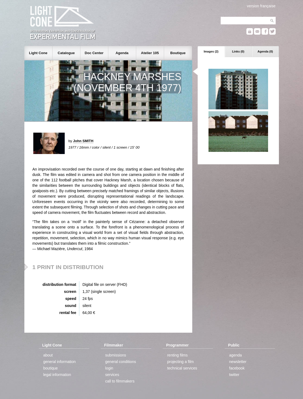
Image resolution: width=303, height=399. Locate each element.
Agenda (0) (265, 51)
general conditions (120, 361)
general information (59, 361)
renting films (177, 355)
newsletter (237, 361)
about (48, 355)
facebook (237, 368)
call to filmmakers (120, 381)
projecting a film (180, 361)
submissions (115, 355)
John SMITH (83, 141)
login (109, 368)
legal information (57, 374)
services (112, 374)
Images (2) (211, 51)
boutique (50, 368)
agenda (235, 355)
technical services (182, 368)
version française (261, 6)
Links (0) (238, 51)
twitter (234, 374)
